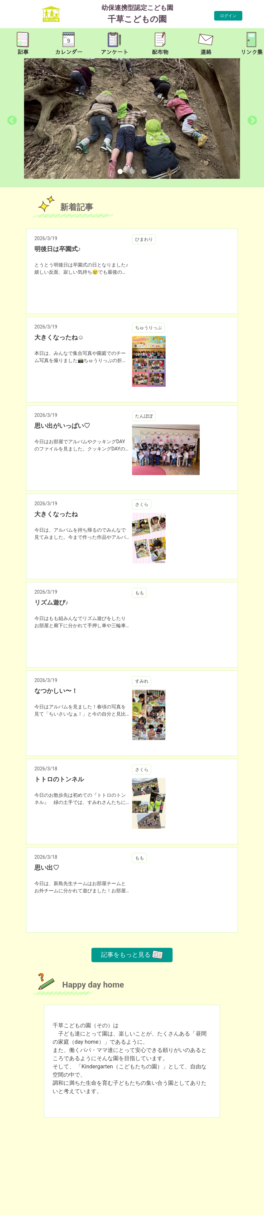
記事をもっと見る (132, 954)
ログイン (228, 15)
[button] (18, 118)
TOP (249, 1206)
